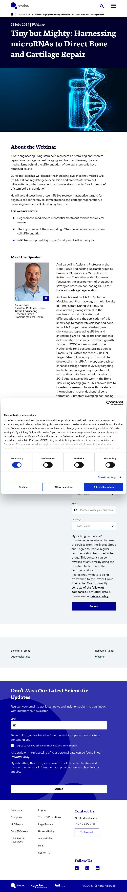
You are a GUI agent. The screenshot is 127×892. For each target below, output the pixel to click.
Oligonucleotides (20, 656)
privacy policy (99, 596)
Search (44, 852)
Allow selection (63, 487)
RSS (40, 845)
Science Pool (24, 15)
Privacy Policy (20, 757)
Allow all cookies (104, 487)
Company (16, 817)
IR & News (17, 824)
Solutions (16, 810)
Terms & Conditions (49, 817)
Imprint (42, 810)
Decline (23, 487)
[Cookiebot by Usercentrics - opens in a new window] (108, 403)
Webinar (100, 656)
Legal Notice (45, 824)
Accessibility (45, 838)
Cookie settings (107, 477)
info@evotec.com (86, 818)
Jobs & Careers (19, 831)
